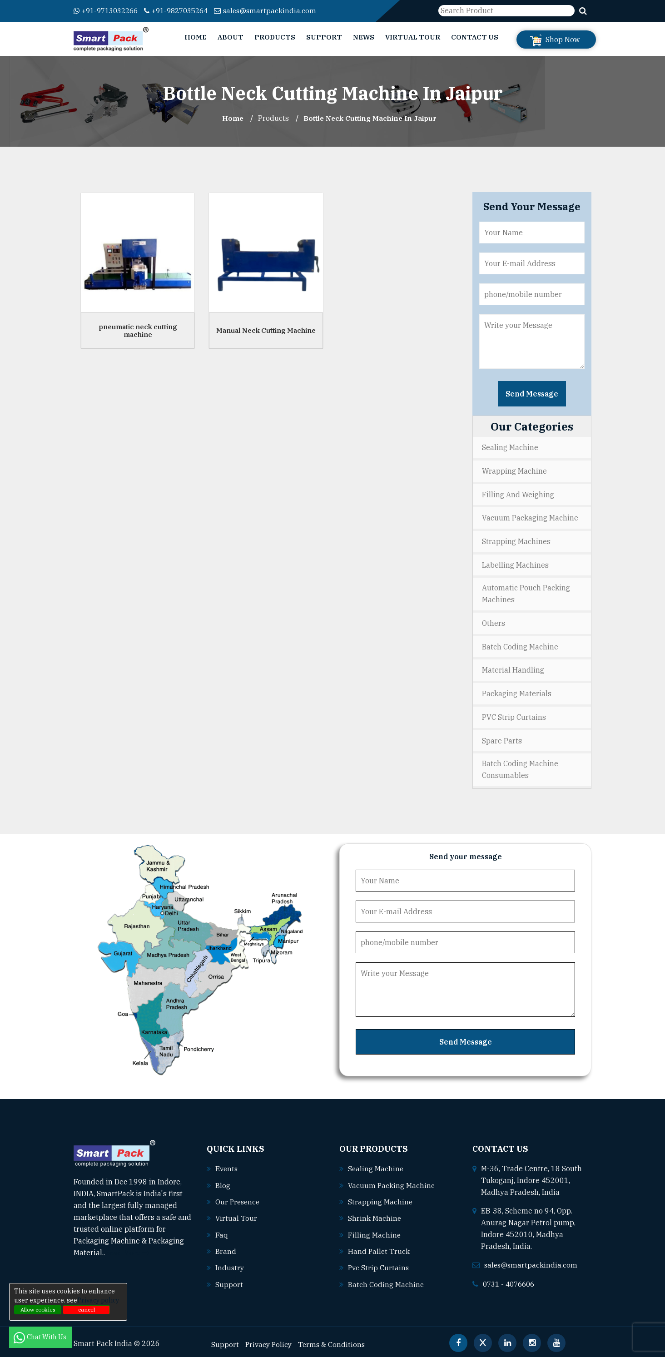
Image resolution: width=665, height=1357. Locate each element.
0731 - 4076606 (511, 1279)
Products (274, 37)
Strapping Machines (516, 540)
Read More (128, 1248)
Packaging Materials (516, 690)
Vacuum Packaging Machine (530, 516)
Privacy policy (98, 1300)
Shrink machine (375, 1213)
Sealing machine (376, 1164)
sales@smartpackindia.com (279, 10)
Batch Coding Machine (520, 644)
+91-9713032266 (109, 10)
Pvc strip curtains (379, 1263)
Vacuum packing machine (392, 1181)
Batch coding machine (386, 1279)
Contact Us (474, 37)
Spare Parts (502, 737)
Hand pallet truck (379, 1246)
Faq (221, 1230)
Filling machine (374, 1230)
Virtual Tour (412, 37)
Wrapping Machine (514, 470)
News (363, 37)
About (230, 37)
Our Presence (238, 1197)
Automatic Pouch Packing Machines (526, 592)
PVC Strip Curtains (514, 713)
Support (324, 37)
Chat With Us (41, 1337)
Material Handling (513, 667)
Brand (225, 1246)
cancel (86, 1309)
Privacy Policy (269, 1339)
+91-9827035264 (185, 10)
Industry (230, 1263)
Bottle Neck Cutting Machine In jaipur (370, 118)
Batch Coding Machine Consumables (520, 766)
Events (227, 1164)
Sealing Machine (510, 447)
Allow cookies (37, 1309)
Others (493, 621)
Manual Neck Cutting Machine (266, 330)
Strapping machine (380, 1197)
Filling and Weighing (518, 493)
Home (195, 37)
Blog (222, 1181)
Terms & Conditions (334, 1339)
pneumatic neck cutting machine (138, 330)
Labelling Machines (515, 563)
